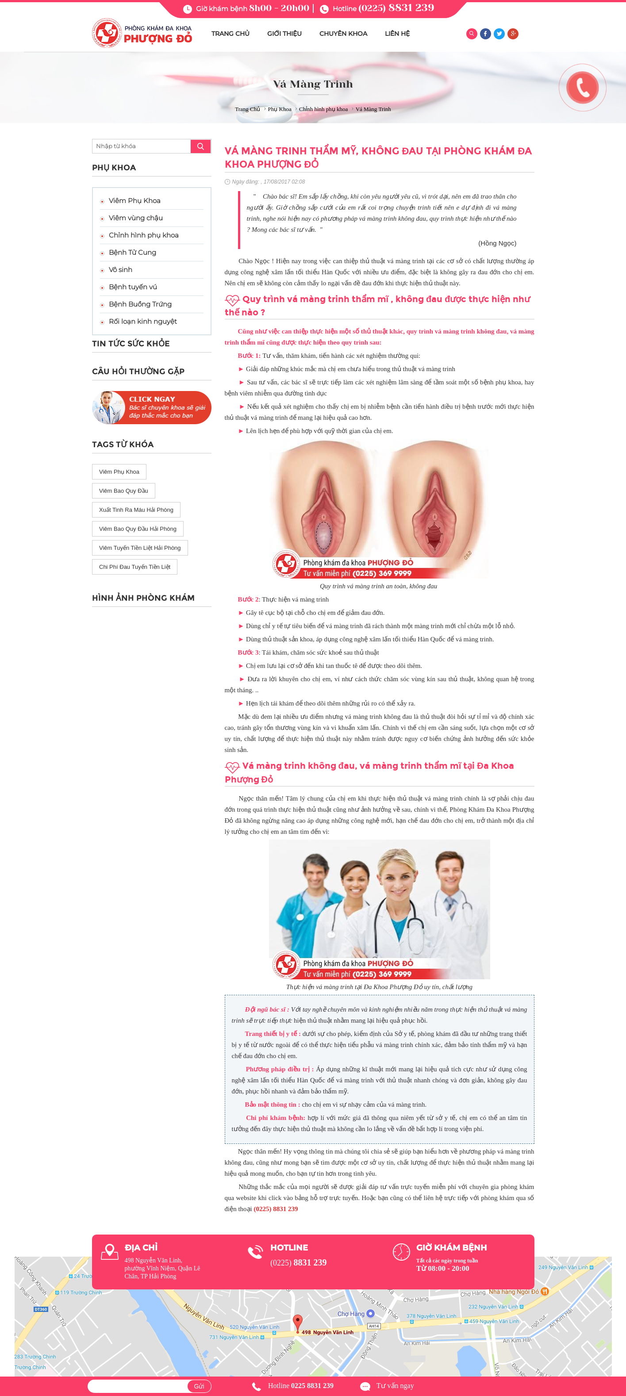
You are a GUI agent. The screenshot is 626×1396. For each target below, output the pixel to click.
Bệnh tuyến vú (133, 287)
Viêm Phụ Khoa (135, 200)
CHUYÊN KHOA (343, 34)
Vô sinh (120, 269)
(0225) (396, 8)
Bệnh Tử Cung (132, 252)
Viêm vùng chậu (136, 218)
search (201, 146)
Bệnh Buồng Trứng (140, 304)
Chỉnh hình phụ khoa (144, 235)
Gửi (199, 1386)
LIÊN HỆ (397, 34)
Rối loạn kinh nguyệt (143, 321)
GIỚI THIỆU (284, 34)
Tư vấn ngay (395, 1385)
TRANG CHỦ (230, 34)
